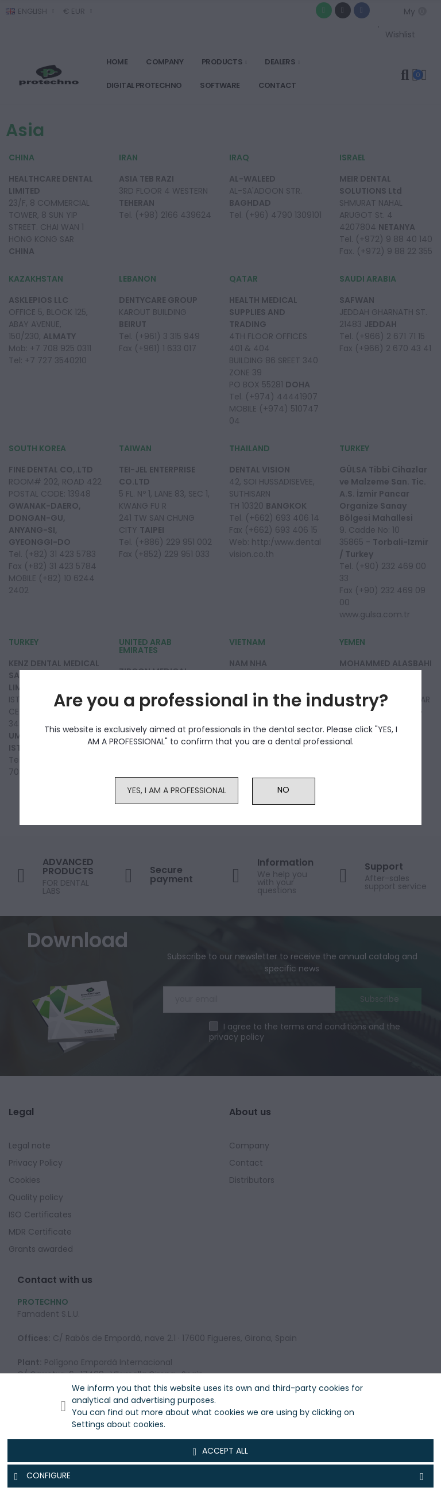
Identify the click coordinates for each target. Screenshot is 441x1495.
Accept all (221, 1451)
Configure (220, 1476)
